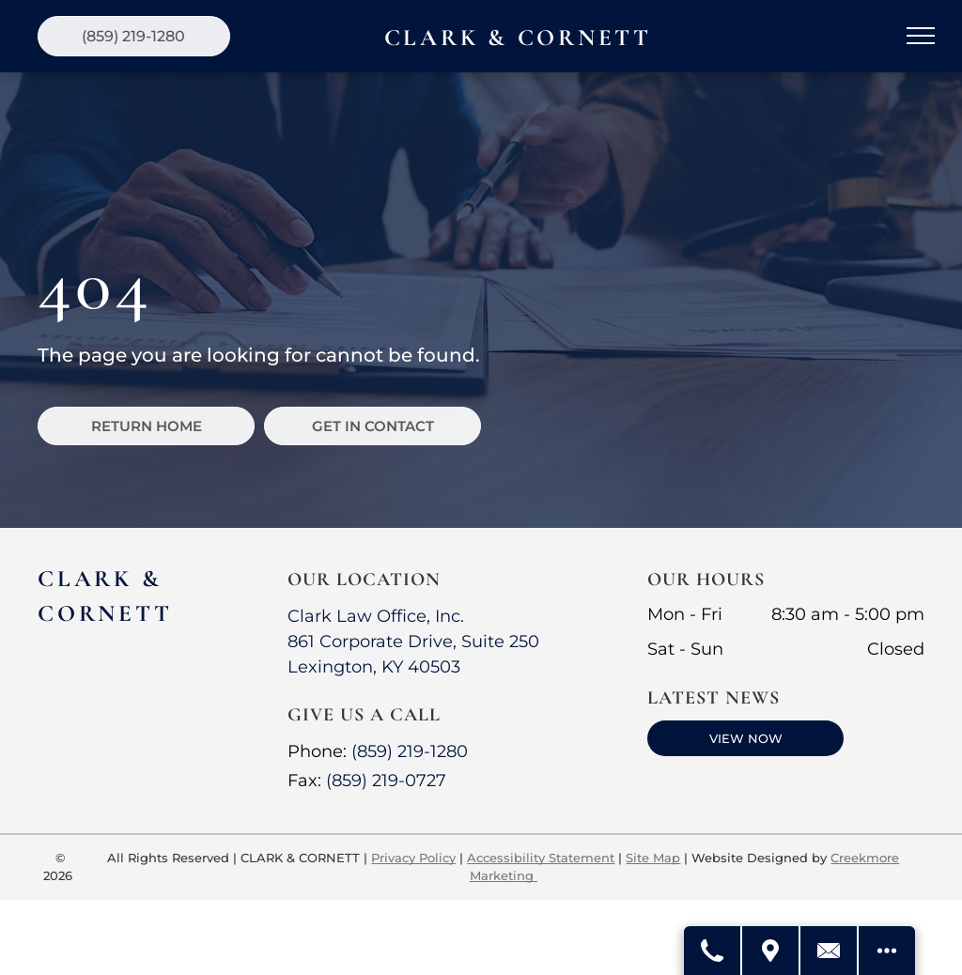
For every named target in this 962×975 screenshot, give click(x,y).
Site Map (653, 857)
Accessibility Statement (540, 857)
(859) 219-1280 (409, 751)
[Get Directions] (771, 950)
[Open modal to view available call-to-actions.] (887, 950)
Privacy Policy (413, 857)
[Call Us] (713, 950)
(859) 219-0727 (386, 780)
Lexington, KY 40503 (373, 667)
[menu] (920, 35)
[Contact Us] (829, 950)
